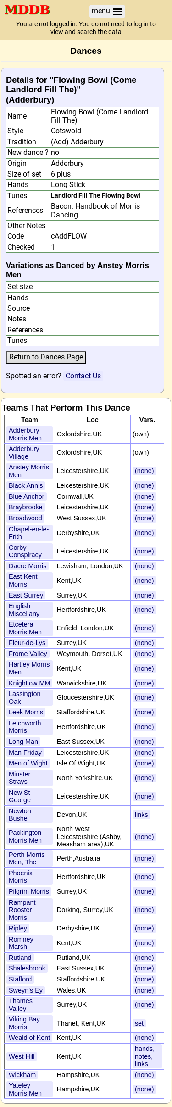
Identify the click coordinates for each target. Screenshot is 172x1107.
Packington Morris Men (25, 836)
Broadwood (25, 518)
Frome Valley (28, 653)
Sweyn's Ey (26, 990)
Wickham (22, 1074)
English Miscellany (24, 609)
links (141, 814)
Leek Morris (26, 712)
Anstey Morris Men (29, 471)
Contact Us (83, 375)
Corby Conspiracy (25, 551)
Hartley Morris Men (29, 668)
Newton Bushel (20, 814)
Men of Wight (28, 763)
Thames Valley (21, 1004)
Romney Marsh (21, 943)
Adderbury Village (24, 452)
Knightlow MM (29, 683)
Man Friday (25, 752)
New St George (20, 796)
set (139, 1023)
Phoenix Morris (21, 876)
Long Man (23, 741)
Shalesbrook (27, 968)
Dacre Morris (27, 566)
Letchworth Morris (25, 727)
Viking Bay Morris (24, 1023)
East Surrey (26, 595)
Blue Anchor (26, 496)
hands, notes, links (145, 1056)
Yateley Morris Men (25, 1089)
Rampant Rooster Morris (22, 910)
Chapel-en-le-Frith (29, 533)
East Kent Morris (23, 580)
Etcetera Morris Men (25, 628)
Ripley (18, 928)
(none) (144, 470)
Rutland (20, 957)
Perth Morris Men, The (26, 858)
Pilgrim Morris (29, 891)
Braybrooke (26, 507)
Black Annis (26, 485)
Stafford (20, 979)
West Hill (22, 1056)
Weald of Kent (29, 1037)
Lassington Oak (25, 697)
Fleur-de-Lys (27, 642)
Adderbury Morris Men (25, 434)
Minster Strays (19, 778)
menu (107, 11)
